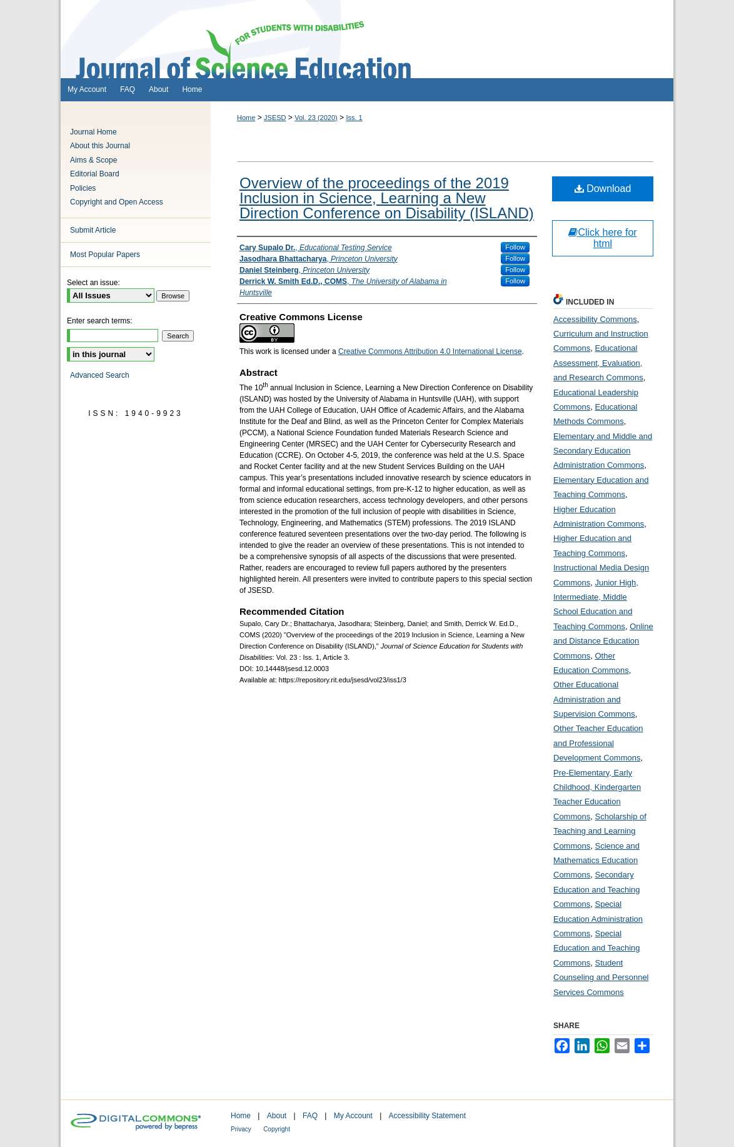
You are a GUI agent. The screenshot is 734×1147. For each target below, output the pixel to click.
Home (246, 117)
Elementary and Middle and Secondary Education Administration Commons (602, 451)
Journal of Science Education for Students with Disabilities (367, 39)
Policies (83, 188)
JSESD (275, 117)
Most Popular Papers (105, 254)
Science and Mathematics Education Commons (596, 860)
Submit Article (93, 230)
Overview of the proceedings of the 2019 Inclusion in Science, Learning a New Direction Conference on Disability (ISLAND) (386, 197)
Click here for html (602, 238)
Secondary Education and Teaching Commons (596, 889)
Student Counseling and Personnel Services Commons (601, 977)
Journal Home (93, 132)
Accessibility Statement (427, 1115)
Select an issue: (93, 282)
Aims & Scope (93, 160)
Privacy (241, 1129)
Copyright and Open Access (116, 202)
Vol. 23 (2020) (316, 117)
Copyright (276, 1129)
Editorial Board (94, 173)
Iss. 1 (354, 117)
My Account (353, 1115)
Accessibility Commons (595, 319)
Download (603, 188)
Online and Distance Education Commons (603, 641)
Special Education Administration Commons (598, 918)
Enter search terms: (100, 320)
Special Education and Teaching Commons (596, 948)
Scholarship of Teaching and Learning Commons (599, 831)
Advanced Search (99, 375)
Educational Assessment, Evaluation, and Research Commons (598, 362)
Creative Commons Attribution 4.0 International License (430, 351)
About (276, 1115)
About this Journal (100, 145)
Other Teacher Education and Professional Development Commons (598, 743)
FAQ (310, 1115)
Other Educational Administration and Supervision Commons (594, 699)
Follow (515, 247)
